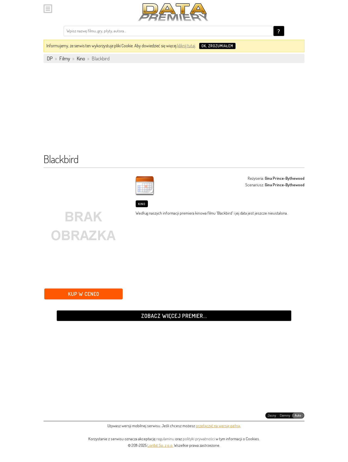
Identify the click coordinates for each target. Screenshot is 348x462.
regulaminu (165, 438)
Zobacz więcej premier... (174, 315)
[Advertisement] (174, 111)
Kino (141, 204)
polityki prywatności (199, 438)
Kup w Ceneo (83, 294)
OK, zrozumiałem (217, 46)
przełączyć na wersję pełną (218, 425)
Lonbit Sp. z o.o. (160, 445)
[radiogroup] (284, 415)
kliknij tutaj (186, 45)
